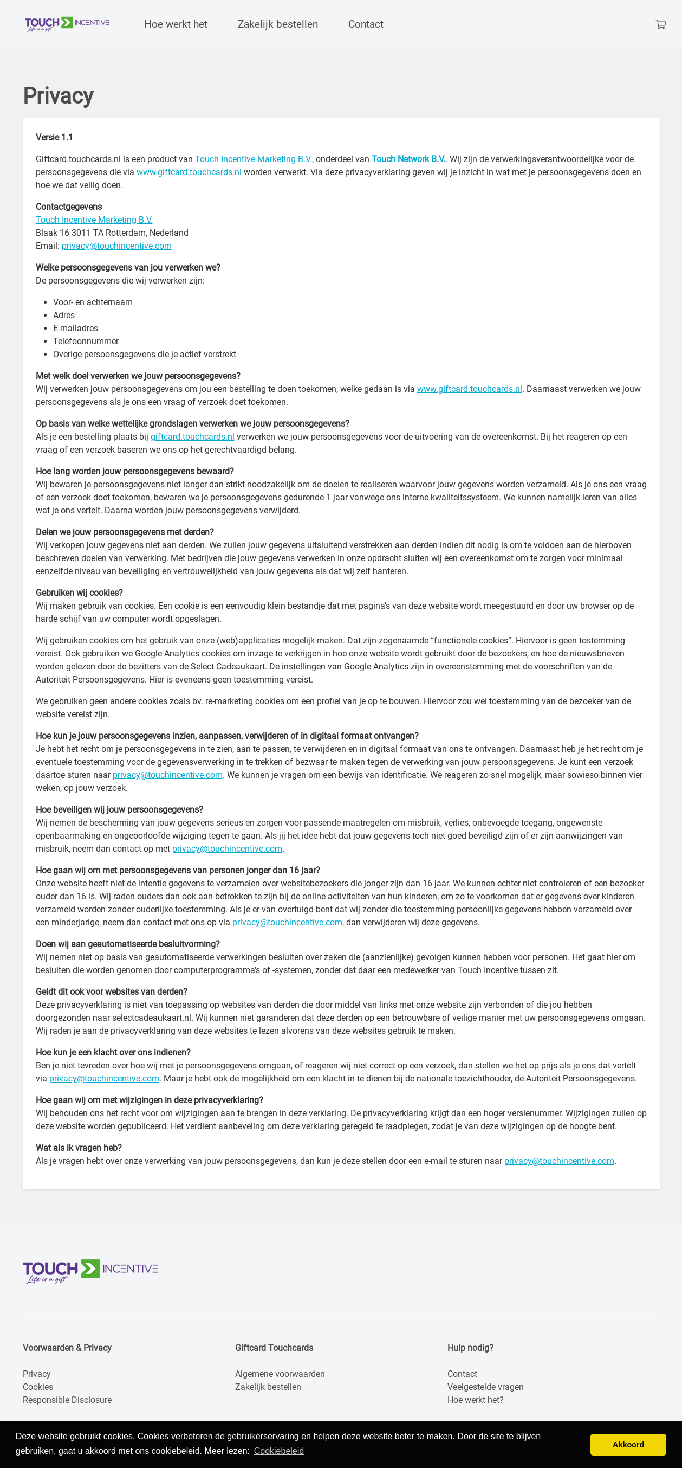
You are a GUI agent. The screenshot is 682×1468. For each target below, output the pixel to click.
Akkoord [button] (628, 1444)
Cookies (38, 1387)
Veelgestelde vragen (485, 1387)
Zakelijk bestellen (268, 1387)
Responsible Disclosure (67, 1400)
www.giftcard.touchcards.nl (189, 172)
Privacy (37, 1374)
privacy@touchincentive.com (117, 246)
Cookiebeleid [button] (279, 1451)
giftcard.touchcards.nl (193, 437)
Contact (462, 1374)
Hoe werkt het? (475, 1400)
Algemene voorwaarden (280, 1374)
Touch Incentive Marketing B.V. (253, 159)
